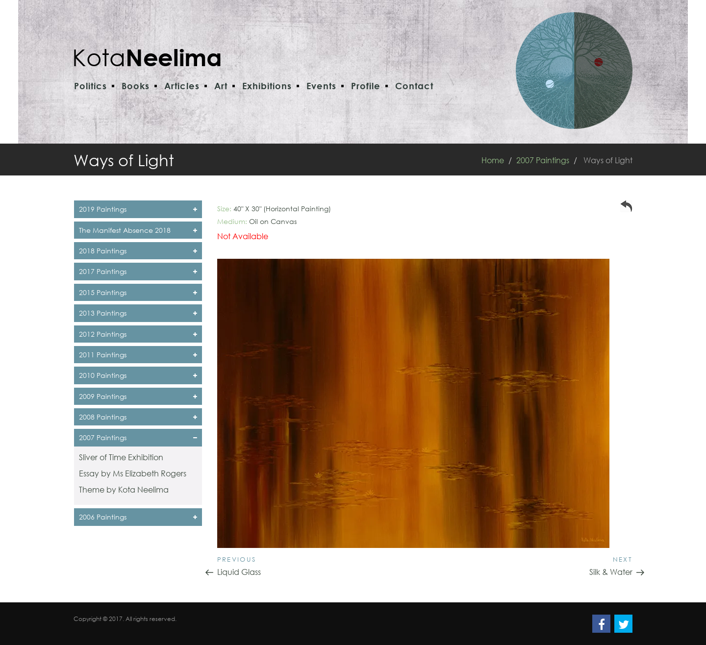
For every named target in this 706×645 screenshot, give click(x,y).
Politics (90, 85)
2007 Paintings (542, 160)
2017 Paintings (138, 271)
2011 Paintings (138, 354)
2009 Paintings (138, 396)
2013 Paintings (138, 313)
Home (492, 160)
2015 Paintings (138, 292)
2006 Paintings (138, 516)
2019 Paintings (138, 209)
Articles (182, 85)
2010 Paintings (138, 375)
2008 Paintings (138, 417)
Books (136, 85)
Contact (414, 85)
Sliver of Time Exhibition (121, 457)
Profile (365, 85)
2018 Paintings (138, 250)
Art (220, 85)
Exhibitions (267, 85)
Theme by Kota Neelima (124, 489)
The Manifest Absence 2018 (138, 230)
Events (321, 85)
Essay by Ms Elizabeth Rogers (132, 473)
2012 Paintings (138, 334)
